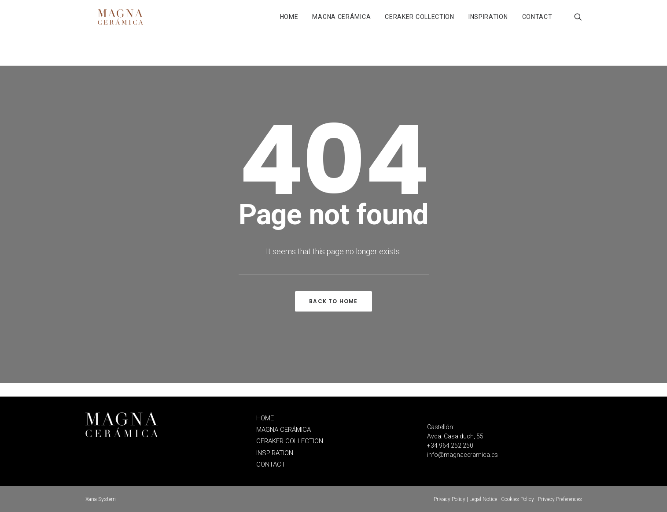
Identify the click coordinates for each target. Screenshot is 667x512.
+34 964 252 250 (450, 445)
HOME (289, 23)
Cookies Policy (517, 499)
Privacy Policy (449, 499)
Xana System (100, 499)
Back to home (333, 315)
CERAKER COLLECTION (419, 23)
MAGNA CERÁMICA (341, 23)
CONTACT (537, 23)
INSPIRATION (488, 23)
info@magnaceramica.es (462, 455)
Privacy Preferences (560, 499)
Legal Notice (483, 499)
